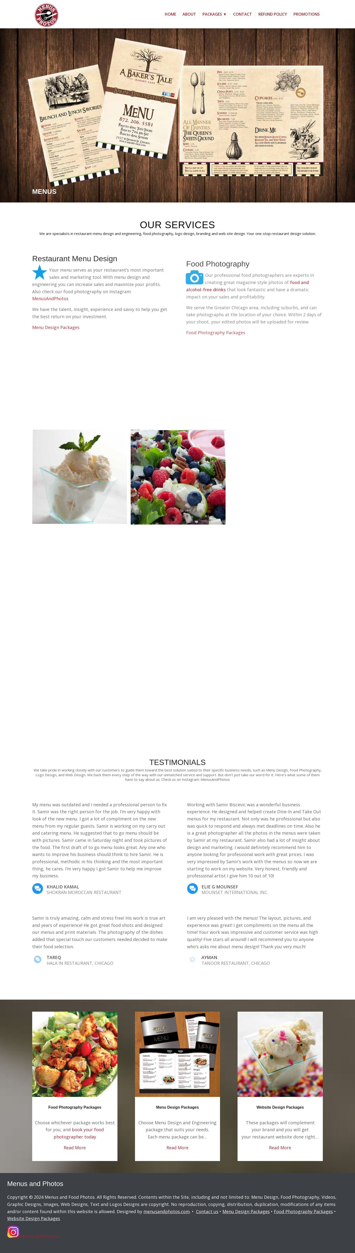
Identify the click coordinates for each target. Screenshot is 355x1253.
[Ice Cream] (280, 1054)
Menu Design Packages (177, 1107)
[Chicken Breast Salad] (74, 1054)
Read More (75, 1147)
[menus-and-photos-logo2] (45, 14)
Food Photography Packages (74, 1107)
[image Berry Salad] (180, 479)
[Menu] (177, 1054)
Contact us (207, 1211)
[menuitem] (170, 14)
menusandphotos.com (166, 1211)
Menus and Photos (33, 1233)
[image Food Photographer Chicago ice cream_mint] (81, 479)
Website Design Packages (280, 1107)
